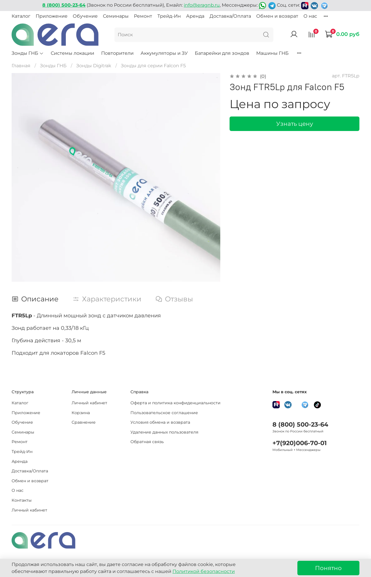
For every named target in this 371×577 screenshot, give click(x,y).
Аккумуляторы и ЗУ (164, 53)
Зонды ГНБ (28, 53)
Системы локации (72, 53)
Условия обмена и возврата (160, 422)
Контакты (22, 500)
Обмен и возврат (277, 16)
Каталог (21, 16)
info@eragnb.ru (202, 5)
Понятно (328, 568)
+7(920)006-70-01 (299, 443)
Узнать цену (294, 123)
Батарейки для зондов (222, 53)
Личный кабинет (29, 510)
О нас (310, 16)
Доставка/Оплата (230, 16)
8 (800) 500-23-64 (300, 424)
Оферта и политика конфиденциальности (175, 402)
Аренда (195, 16)
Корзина (81, 412)
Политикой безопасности (203, 571)
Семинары (116, 16)
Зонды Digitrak (93, 65)
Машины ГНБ (272, 53)
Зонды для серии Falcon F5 (153, 65)
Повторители (117, 53)
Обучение (85, 16)
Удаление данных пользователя (164, 432)
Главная (21, 65)
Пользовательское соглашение (164, 412)
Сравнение (84, 422)
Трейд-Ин (169, 16)
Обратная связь (147, 441)
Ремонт (143, 16)
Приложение (52, 16)
